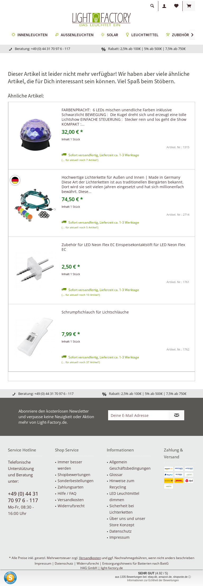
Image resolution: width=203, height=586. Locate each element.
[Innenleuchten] (29, 35)
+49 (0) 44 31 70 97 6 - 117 (23, 497)
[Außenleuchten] (74, 35)
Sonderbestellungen (76, 480)
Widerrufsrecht (71, 505)
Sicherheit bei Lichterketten (121, 509)
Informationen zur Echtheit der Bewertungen (153, 580)
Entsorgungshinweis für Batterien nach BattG (135, 563)
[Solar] (109, 35)
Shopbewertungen (74, 474)
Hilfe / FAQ (67, 493)
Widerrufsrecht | (89, 563)
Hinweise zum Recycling (121, 484)
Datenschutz (120, 531)
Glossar (116, 474)
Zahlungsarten (71, 487)
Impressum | (45, 563)
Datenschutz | (66, 563)
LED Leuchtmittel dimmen (124, 496)
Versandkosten (71, 499)
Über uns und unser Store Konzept (127, 521)
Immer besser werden (70, 465)
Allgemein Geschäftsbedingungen (130, 465)
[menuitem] (188, 6)
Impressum (119, 537)
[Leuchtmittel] (142, 35)
